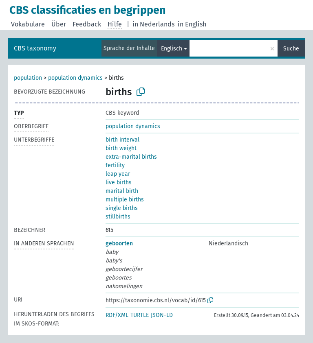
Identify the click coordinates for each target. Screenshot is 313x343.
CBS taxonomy (35, 48)
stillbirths (118, 216)
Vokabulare (28, 24)
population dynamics (75, 77)
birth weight (121, 148)
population (28, 77)
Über (58, 24)
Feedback (87, 24)
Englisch (171, 48)
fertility (115, 165)
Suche (291, 48)
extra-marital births (131, 156)
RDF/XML (117, 315)
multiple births (125, 199)
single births (122, 208)
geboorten (119, 243)
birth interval (122, 139)
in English (192, 24)
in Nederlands (153, 24)
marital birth (122, 191)
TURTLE (139, 315)
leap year (118, 173)
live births (119, 182)
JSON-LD (162, 315)
